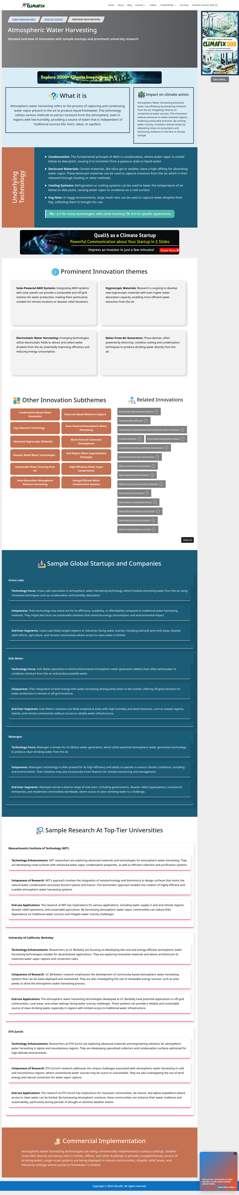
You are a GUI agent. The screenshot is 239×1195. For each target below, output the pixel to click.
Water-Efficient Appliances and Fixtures (140, 511)
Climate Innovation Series (24, 19)
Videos (153, 5)
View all (187, 540)
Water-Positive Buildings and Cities (138, 529)
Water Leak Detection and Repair (137, 474)
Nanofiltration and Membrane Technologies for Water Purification (152, 429)
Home (111, 5)
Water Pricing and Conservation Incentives (141, 484)
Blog (129, 5)
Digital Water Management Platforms (139, 411)
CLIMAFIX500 (167, 5)
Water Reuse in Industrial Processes (138, 502)
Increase (184, 5)
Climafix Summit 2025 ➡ (205, 5)
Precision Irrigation (131, 438)
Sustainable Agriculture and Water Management (144, 447)
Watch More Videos (226, 1187)
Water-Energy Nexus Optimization (137, 520)
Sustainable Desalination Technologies (139, 456)
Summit (139, 5)
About (121, 5)
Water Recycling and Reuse (134, 493)
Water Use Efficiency (54, 19)
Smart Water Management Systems (166, 438)
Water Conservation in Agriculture (137, 465)
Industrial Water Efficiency (134, 420)
